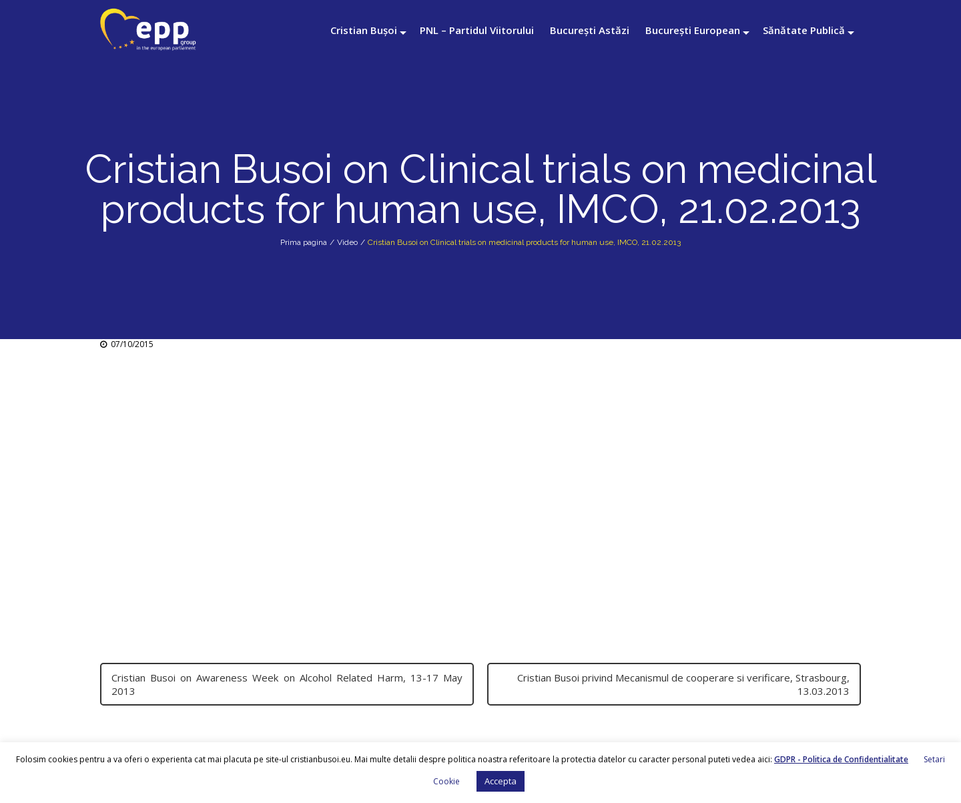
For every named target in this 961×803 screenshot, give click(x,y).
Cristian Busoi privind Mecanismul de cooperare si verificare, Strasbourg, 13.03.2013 (683, 684)
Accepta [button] (501, 781)
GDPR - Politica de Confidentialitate (841, 759)
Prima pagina (303, 242)
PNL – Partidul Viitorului (477, 30)
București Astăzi (589, 30)
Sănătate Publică (804, 30)
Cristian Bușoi (363, 30)
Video (347, 242)
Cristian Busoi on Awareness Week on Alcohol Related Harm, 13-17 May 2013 (286, 684)
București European (692, 30)
